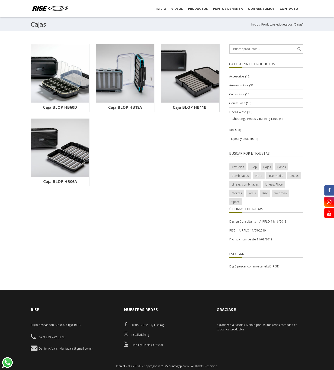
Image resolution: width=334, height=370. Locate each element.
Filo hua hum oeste (242, 239)
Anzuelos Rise (238, 85)
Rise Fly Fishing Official (143, 345)
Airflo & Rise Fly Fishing (144, 325)
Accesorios (236, 76)
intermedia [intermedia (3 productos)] (276, 176)
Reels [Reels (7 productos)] (252, 193)
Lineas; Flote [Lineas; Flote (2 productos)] (274, 184)
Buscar (299, 49)
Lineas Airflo (237, 112)
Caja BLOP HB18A (125, 107)
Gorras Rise (237, 103)
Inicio (254, 24)
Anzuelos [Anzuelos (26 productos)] (238, 167)
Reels (233, 130)
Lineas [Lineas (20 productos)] (294, 176)
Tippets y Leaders (241, 139)
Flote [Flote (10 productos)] (258, 176)
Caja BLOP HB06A (60, 181)
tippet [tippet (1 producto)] (235, 202)
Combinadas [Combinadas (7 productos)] (240, 176)
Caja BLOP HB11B (190, 107)
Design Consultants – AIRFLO (249, 221)
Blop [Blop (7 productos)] (253, 167)
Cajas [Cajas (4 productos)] (267, 167)
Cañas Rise (236, 94)
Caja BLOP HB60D (60, 107)
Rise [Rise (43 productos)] (265, 193)
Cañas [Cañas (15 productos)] (281, 167)
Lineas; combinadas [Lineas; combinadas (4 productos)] (245, 184)
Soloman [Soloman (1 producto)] (280, 193)
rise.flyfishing (136, 335)
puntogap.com (179, 366)
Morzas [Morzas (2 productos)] (237, 193)
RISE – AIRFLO (239, 230)
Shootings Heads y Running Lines (255, 119)
